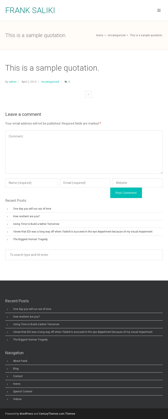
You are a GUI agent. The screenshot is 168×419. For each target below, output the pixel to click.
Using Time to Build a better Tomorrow (36, 224)
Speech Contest (22, 391)
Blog (16, 368)
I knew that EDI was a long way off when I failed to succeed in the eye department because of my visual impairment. (83, 231)
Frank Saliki (30, 10)
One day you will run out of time (32, 208)
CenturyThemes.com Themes (57, 413)
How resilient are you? (26, 216)
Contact (18, 376)
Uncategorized (117, 35)
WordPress (26, 413)
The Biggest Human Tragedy (30, 239)
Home (99, 35)
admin (13, 81)
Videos (17, 399)
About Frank (20, 361)
